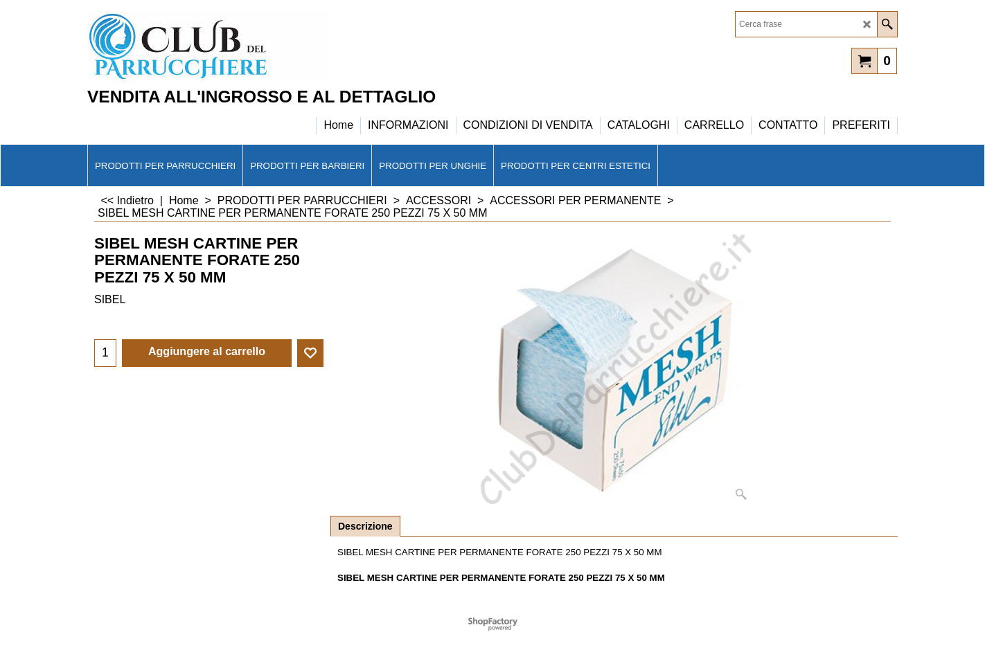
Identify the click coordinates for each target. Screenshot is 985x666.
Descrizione (365, 526)
